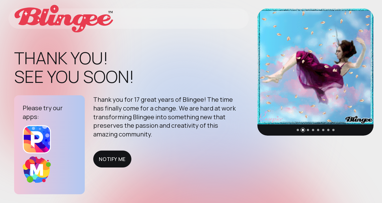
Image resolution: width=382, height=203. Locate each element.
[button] (298, 130)
